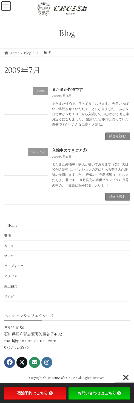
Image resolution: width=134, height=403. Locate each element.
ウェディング (14, 265)
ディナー (10, 255)
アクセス (10, 276)
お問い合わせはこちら (99, 393)
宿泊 (7, 235)
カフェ (9, 245)
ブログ (9, 296)
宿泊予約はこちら (35, 393)
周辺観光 (10, 286)
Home (10, 225)
